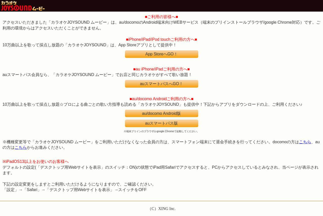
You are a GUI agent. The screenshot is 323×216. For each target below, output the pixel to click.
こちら (305, 142)
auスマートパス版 (161, 123)
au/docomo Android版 (161, 113)
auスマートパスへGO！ (161, 84)
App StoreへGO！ (161, 54)
